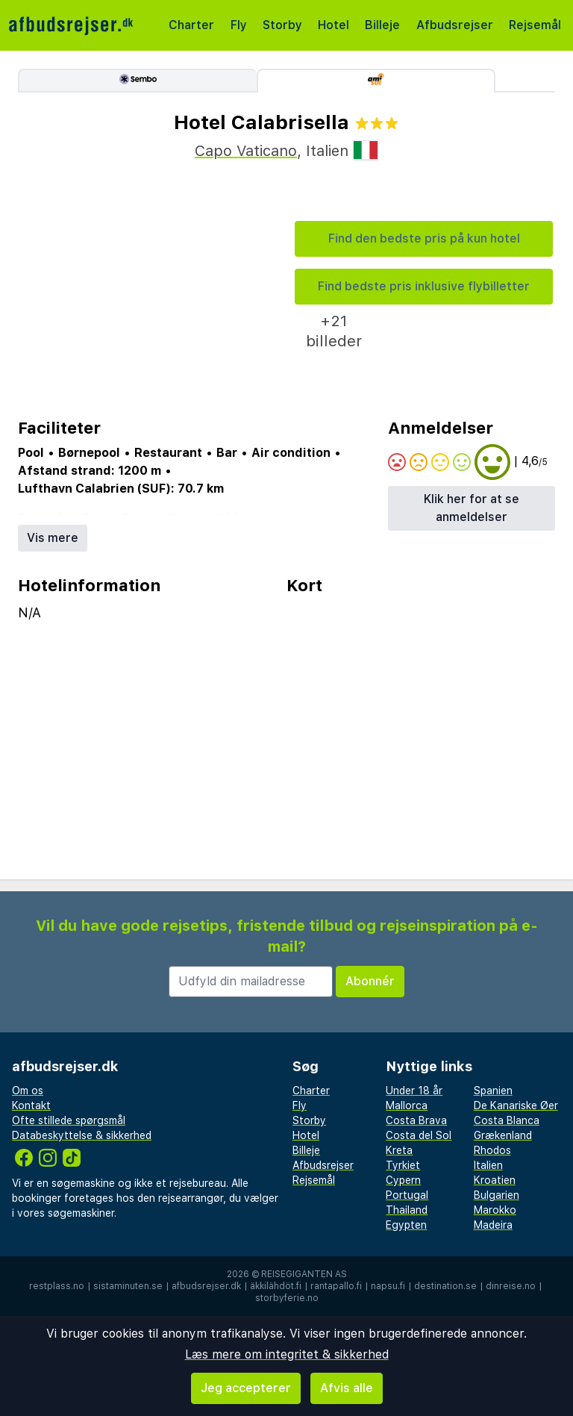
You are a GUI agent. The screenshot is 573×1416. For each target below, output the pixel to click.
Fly (239, 25)
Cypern (403, 1180)
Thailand (407, 1210)
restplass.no (56, 1286)
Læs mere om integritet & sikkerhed (287, 1354)
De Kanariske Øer (516, 1105)
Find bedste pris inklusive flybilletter (424, 286)
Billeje (382, 25)
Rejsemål (535, 25)
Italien (488, 1165)
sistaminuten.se (128, 1286)
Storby (282, 25)
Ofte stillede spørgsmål (68, 1120)
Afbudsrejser (454, 25)
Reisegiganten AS (304, 1274)
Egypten (406, 1225)
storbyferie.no (287, 1298)
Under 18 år (414, 1091)
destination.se (445, 1286)
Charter (191, 25)
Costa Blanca (506, 1120)
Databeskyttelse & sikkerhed (81, 1135)
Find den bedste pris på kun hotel (424, 238)
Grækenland (503, 1135)
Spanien (493, 1091)
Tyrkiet (403, 1165)
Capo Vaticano (246, 151)
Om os (27, 1091)
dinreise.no (511, 1286)
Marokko (495, 1210)
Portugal (407, 1195)
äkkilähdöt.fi (275, 1286)
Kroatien (495, 1180)
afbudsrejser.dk (206, 1286)
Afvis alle (346, 1388)
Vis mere (52, 538)
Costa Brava (416, 1120)
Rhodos (492, 1150)
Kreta (399, 1150)
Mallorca (407, 1105)
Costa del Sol (418, 1135)
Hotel (333, 25)
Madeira (493, 1225)
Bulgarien (496, 1195)
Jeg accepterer (246, 1388)
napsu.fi (388, 1286)
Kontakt (31, 1105)
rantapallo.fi (336, 1286)
